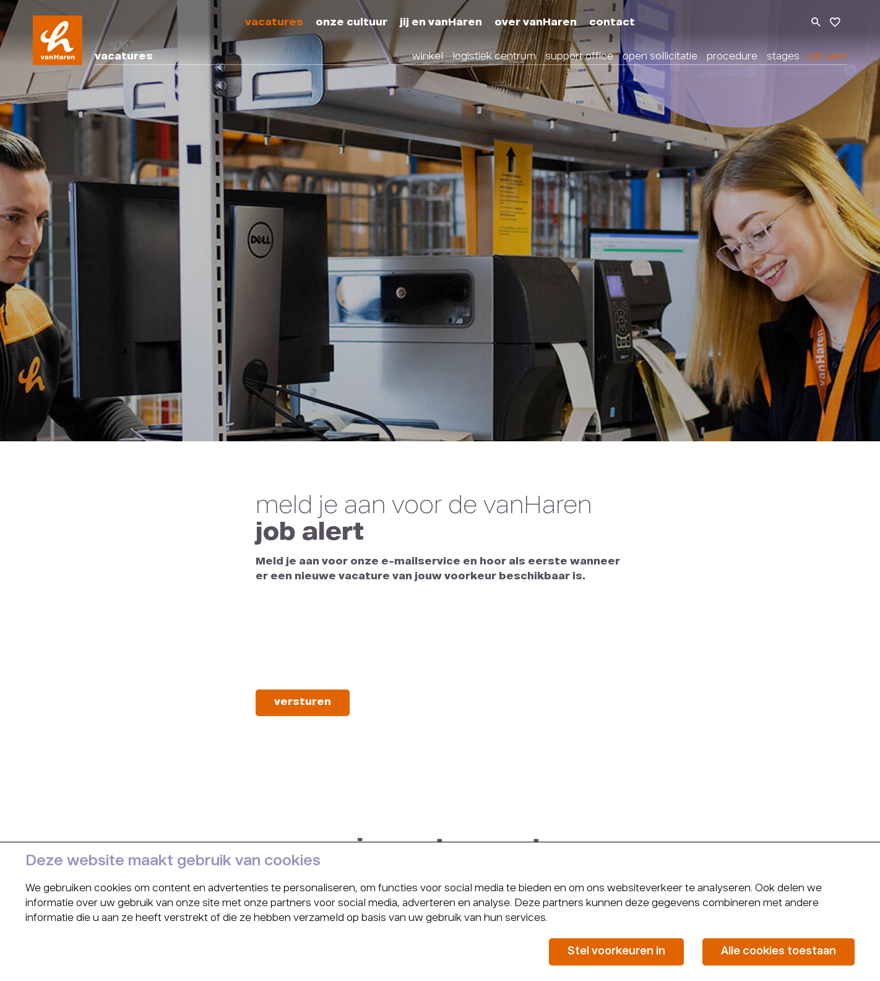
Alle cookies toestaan (778, 951)
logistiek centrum (494, 57)
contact (612, 23)
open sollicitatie (660, 57)
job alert (828, 57)
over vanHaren (535, 23)
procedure (732, 57)
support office (579, 57)
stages (783, 57)
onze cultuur (351, 23)
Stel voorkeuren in (616, 951)
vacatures (274, 23)
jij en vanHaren (441, 23)
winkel (427, 57)
